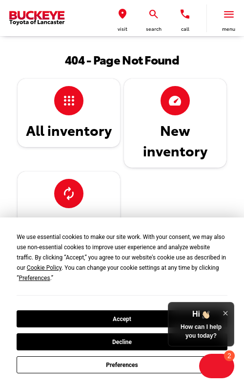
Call (185, 28)
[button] (122, 18)
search (154, 28)
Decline (122, 342)
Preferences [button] (34, 278)
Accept (122, 319)
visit (122, 28)
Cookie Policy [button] (44, 267)
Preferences (122, 365)
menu (228, 28)
